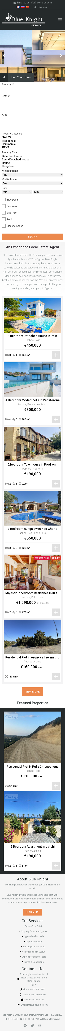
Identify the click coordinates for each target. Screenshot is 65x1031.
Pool (9, 219)
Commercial (32, 144)
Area (4, 115)
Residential (32, 140)
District (6, 96)
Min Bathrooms (10, 179)
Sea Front (12, 212)
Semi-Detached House (32, 159)
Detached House (32, 156)
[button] (60, 20)
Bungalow (32, 166)
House (32, 163)
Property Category (12, 133)
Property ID (8, 84)
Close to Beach (15, 226)
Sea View (12, 206)
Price (4, 188)
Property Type (10, 152)
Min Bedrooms (10, 171)
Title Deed (12, 199)
